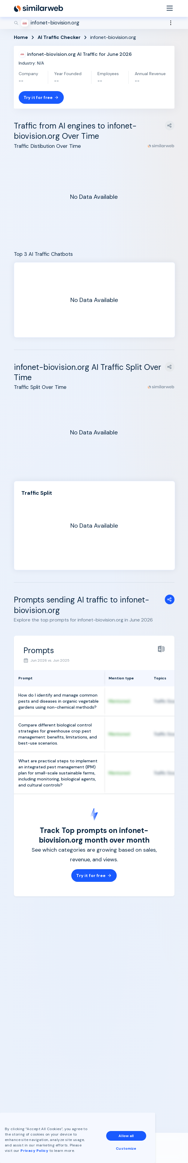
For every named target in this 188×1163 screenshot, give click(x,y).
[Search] (94, 23)
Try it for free (41, 97)
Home (21, 37)
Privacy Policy (34, 1150)
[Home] (38, 8)
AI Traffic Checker (59, 37)
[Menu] (169, 8)
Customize (126, 1148)
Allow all (126, 1135)
